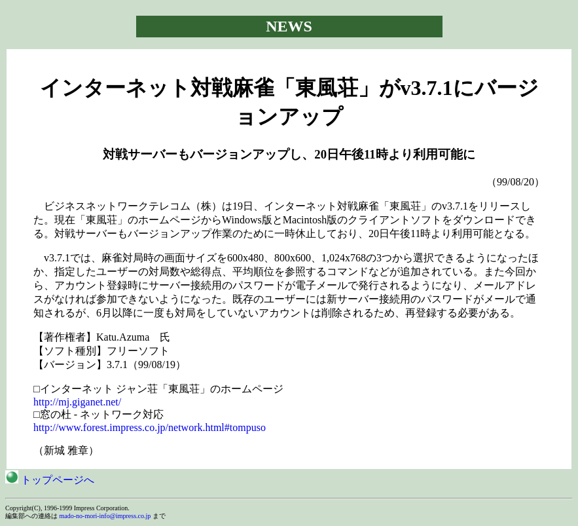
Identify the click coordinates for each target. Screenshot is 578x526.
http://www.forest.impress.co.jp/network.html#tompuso (149, 427)
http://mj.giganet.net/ (77, 401)
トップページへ (49, 479)
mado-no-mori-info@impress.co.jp (105, 515)
